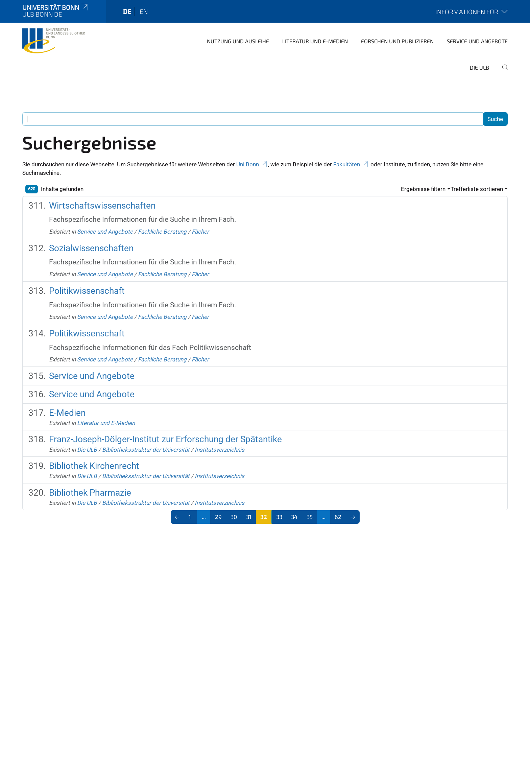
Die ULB (479, 67)
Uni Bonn (252, 164)
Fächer (200, 231)
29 (218, 516)
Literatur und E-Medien (315, 41)
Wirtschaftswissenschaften (102, 205)
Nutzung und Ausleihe (238, 41)
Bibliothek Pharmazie (90, 493)
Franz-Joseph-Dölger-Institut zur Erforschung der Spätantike (165, 439)
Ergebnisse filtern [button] (423, 189)
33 (279, 516)
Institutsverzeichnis (219, 449)
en (144, 11)
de (127, 11)
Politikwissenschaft (87, 291)
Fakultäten (351, 164)
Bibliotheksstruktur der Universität (146, 449)
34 (294, 516)
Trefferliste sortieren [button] (477, 189)
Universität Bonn (55, 7)
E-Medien (67, 413)
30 (234, 516)
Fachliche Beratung (162, 231)
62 (338, 516)
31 (248, 516)
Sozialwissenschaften (91, 248)
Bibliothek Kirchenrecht (94, 466)
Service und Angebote (477, 41)
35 (310, 516)
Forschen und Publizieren (397, 41)
